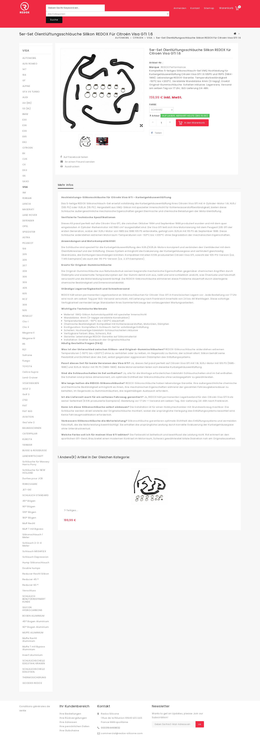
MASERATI (28, 209)
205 (24, 254)
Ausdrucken (72, 166)
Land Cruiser (30, 377)
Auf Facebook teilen (76, 157)
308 (24, 304)
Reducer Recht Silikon (35, 573)
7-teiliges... (71, 510)
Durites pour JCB (32, 478)
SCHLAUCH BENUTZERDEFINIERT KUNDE (34, 599)
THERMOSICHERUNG (34, 677)
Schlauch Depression (35, 557)
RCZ (24, 299)
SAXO (25, 181)
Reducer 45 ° (30, 579)
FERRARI (27, 198)
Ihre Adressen (68, 722)
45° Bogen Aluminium (35, 621)
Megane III (28, 338)
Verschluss (29, 590)
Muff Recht (28, 523)
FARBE (153, 104)
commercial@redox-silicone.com (122, 733)
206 (24, 260)
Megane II (28, 332)
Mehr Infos (65, 185)
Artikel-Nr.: (156, 62)
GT (24, 80)
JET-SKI (26, 489)
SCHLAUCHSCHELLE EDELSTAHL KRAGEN (33, 662)
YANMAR (27, 445)
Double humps (31, 568)
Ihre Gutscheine (69, 730)
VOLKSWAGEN (30, 383)
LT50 (25, 400)
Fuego (26, 360)
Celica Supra (30, 372)
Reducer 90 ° (30, 585)
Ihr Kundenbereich (74, 706)
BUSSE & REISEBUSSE (34, 450)
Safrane (27, 355)
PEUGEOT (27, 243)
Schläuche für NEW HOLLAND (33, 471)
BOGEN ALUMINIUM (33, 615)
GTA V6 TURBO (31, 91)
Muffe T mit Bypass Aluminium (33, 648)
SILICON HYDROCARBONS (32, 609)
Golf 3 (26, 394)
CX (24, 164)
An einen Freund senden (80, 161)
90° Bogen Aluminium (35, 627)
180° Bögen (29, 517)
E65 (24, 136)
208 (24, 271)
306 (24, 276)
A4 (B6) (27, 103)
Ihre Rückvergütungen (73, 718)
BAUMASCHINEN (31, 428)
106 (24, 248)
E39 (24, 131)
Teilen (156, 133)
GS (24, 175)
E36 (24, 125)
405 (24, 288)
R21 (24, 349)
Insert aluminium (32, 655)
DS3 (24, 170)
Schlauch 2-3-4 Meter (32, 544)
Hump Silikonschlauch (35, 562)
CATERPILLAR (29, 433)
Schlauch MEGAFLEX (34, 551)
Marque (154, 67)
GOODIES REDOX (32, 683)
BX (23, 153)
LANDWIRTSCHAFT (32, 456)
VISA (25, 187)
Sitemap (192, 8)
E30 (24, 119)
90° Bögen (28, 506)
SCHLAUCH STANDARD (35, 495)
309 (24, 282)
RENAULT (27, 316)
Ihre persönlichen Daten (74, 726)
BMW (25, 114)
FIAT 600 (27, 411)
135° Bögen (29, 512)
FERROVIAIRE (29, 484)
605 (24, 293)
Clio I (25, 321)
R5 (23, 344)
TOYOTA (27, 366)
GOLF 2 (26, 388)
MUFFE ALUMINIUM (32, 632)
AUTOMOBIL (29, 58)
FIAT (24, 405)
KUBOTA (27, 439)
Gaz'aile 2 (28, 422)
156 (24, 75)
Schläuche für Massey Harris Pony (35, 463)
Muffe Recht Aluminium (29, 640)
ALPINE (26, 86)
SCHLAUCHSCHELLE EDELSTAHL (33, 670)
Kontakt (178, 8)
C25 (24, 159)
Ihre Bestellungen (70, 713)
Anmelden (207, 8)
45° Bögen (29, 501)
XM (24, 192)
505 (24, 310)
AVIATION (28, 416)
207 (24, 265)
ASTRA (26, 237)
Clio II (25, 327)
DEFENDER (28, 220)
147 (24, 69)
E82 (24, 142)
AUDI (25, 97)
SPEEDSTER (28, 232)
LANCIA (26, 203)
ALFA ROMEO (29, 63)
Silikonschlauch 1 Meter (32, 536)
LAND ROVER (29, 215)
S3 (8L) (26, 108)
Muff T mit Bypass (32, 529)
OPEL (25, 226)
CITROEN (27, 147)
